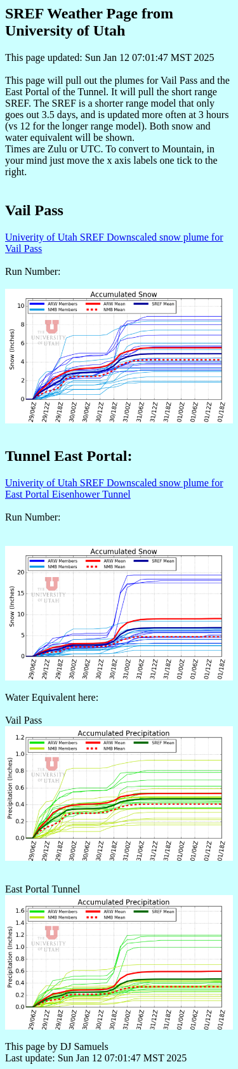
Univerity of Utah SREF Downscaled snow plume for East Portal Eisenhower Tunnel (114, 488)
